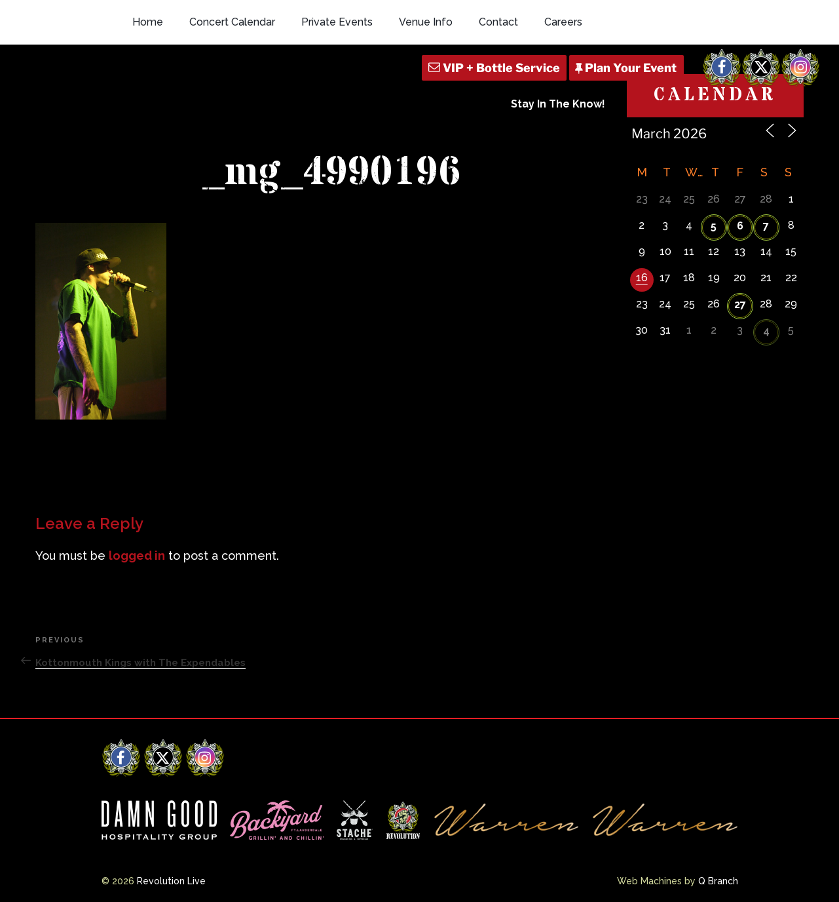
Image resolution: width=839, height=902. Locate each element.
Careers (563, 22)
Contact (498, 22)
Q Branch (718, 881)
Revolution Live (171, 881)
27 (740, 304)
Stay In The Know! (558, 104)
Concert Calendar (232, 22)
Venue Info (426, 22)
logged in (137, 555)
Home (147, 22)
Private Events (337, 22)
